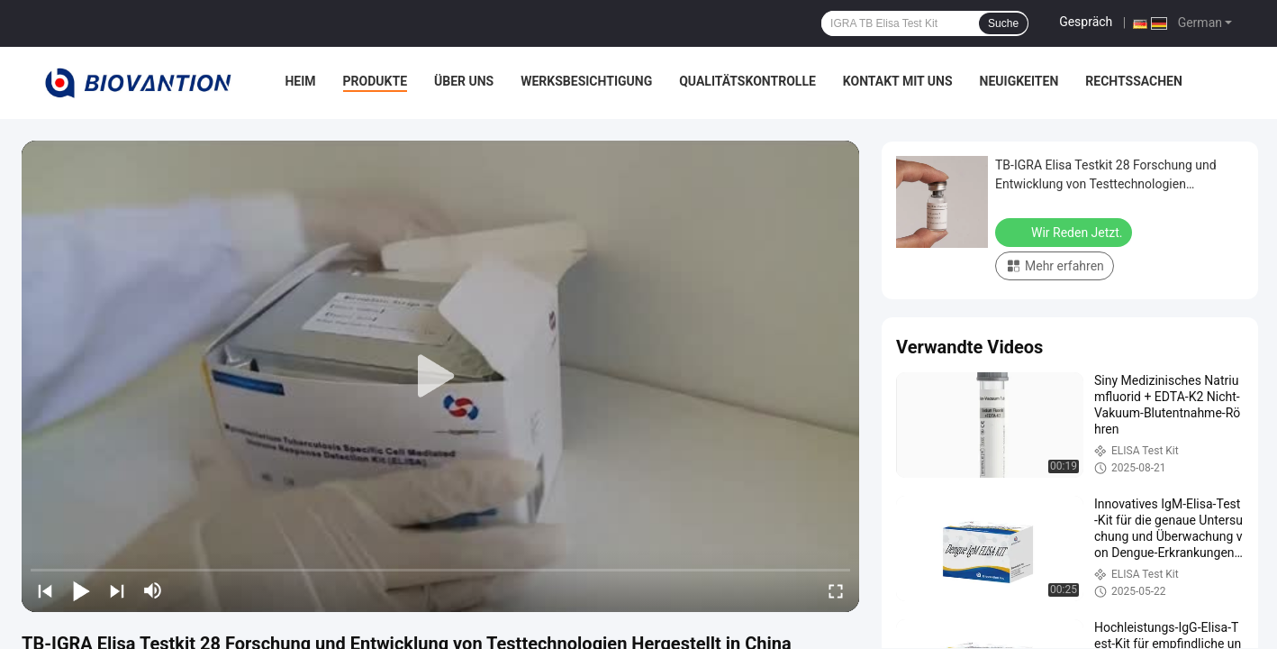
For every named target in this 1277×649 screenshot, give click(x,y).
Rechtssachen (1133, 81)
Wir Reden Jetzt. (1065, 232)
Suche (1003, 23)
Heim (300, 81)
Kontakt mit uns (898, 81)
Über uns (464, 81)
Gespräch (1085, 21)
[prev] (45, 590)
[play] (440, 376)
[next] (117, 590)
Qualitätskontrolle (747, 81)
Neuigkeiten (1019, 81)
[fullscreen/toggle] (836, 590)
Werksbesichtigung (586, 81)
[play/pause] (81, 590)
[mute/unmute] (153, 590)
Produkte (375, 81)
